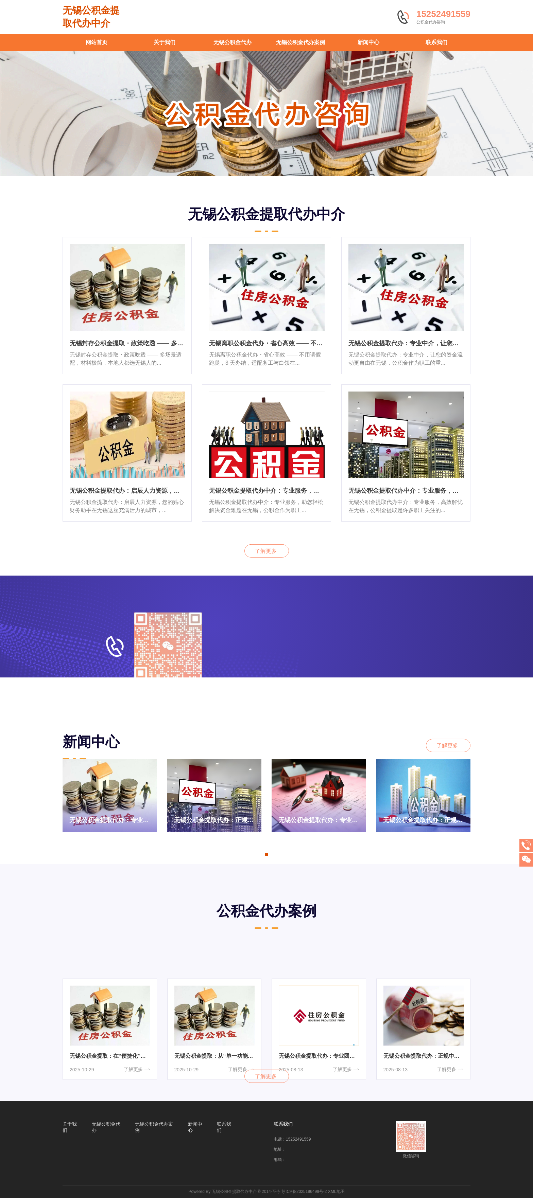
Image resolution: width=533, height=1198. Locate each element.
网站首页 (96, 42)
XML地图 (336, 1191)
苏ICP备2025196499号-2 (304, 1191)
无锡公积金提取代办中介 (91, 17)
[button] (266, 854)
